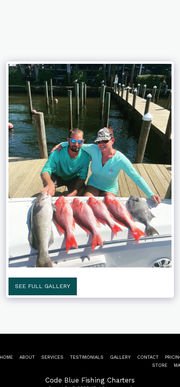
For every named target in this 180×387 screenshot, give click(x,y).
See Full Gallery (42, 286)
